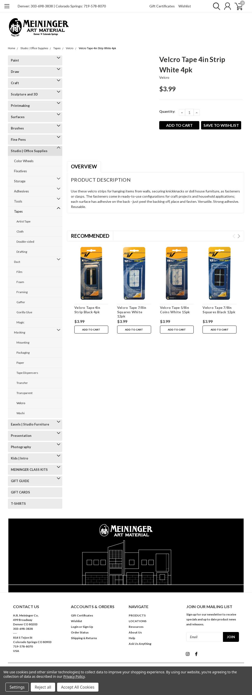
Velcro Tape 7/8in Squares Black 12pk (219, 309)
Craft (15, 83)
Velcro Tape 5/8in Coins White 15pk (175, 309)
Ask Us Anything (140, 644)
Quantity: (167, 111)
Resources (136, 627)
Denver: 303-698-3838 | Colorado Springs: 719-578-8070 (62, 6)
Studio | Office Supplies (34, 48)
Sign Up (88, 627)
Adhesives (21, 191)
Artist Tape (23, 221)
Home (11, 48)
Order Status (80, 632)
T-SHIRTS (18, 503)
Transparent (24, 393)
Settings (17, 687)
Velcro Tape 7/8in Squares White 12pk (131, 311)
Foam (20, 282)
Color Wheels (23, 161)
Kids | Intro (19, 458)
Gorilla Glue (24, 312)
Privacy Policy (74, 676)
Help (132, 638)
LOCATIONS (137, 621)
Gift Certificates (162, 6)
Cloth (20, 231)
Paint (15, 60)
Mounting (22, 342)
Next (238, 236)
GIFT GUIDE (20, 481)
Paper (20, 362)
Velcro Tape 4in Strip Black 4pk (87, 309)
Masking (19, 332)
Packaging (23, 352)
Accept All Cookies (77, 687)
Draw (15, 72)
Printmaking (20, 106)
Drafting (21, 251)
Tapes (57, 48)
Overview (84, 166)
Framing (22, 292)
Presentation (21, 436)
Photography (21, 447)
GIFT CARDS (20, 492)
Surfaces (18, 117)
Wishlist (184, 6)
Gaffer (20, 302)
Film (19, 272)
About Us (135, 632)
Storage (19, 181)
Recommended (90, 236)
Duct (17, 262)
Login (75, 627)
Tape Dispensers (27, 373)
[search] (215, 6)
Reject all (43, 687)
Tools (18, 201)
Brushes (17, 128)
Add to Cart (91, 329)
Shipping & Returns (84, 638)
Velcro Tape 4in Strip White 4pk (97, 48)
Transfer (22, 383)
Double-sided (25, 241)
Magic (20, 322)
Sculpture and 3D (24, 94)
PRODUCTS (137, 615)
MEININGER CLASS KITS (29, 470)
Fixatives (20, 171)
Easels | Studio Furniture (30, 424)
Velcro (69, 48)
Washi (20, 413)
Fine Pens (18, 140)
